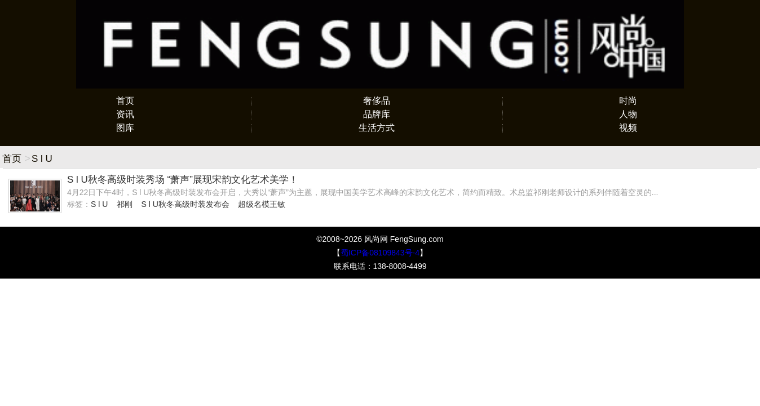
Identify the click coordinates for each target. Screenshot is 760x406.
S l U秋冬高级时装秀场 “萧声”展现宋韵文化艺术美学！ (182, 179)
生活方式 (377, 128)
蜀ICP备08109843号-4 (380, 252)
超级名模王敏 (261, 204)
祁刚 (124, 204)
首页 (125, 100)
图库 (125, 128)
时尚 (628, 100)
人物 (628, 114)
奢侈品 (376, 100)
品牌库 (376, 114)
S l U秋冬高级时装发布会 (185, 204)
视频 (628, 128)
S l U (99, 204)
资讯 (125, 114)
